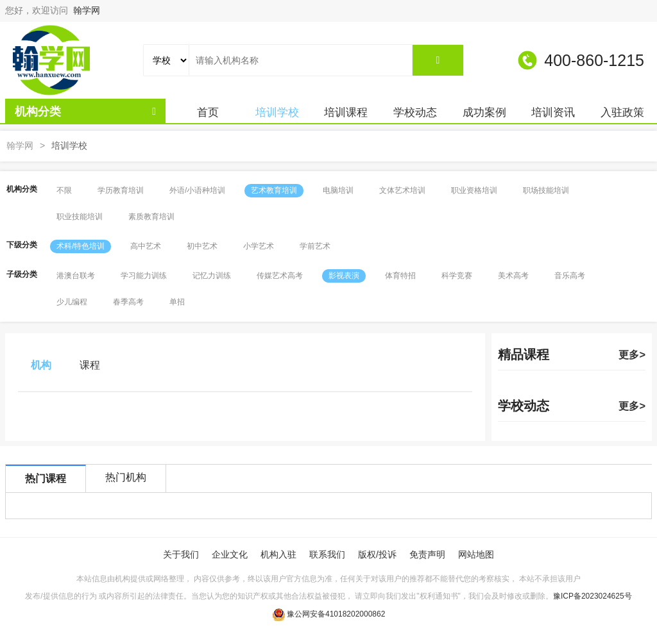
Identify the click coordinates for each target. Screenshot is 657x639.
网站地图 (476, 554)
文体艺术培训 (402, 190)
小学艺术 (258, 246)
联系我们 (327, 554)
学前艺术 (315, 246)
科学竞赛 (456, 275)
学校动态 (415, 112)
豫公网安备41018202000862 (336, 614)
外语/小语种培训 (197, 190)
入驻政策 (622, 112)
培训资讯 (553, 112)
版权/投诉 (377, 554)
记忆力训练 (211, 275)
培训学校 (277, 112)
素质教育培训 (151, 216)
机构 (41, 365)
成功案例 (484, 112)
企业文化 (230, 554)
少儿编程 (71, 301)
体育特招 (400, 275)
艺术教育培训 (274, 190)
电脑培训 (338, 190)
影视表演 (343, 275)
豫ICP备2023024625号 (592, 596)
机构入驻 (278, 554)
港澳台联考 (75, 275)
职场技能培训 (546, 190)
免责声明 (427, 554)
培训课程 (346, 112)
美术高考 (513, 275)
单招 (177, 301)
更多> (632, 354)
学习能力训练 (144, 275)
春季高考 (128, 301)
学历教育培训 (121, 190)
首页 (208, 112)
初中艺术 (202, 246)
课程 (90, 365)
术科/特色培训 (80, 246)
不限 (64, 190)
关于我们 (181, 554)
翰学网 (86, 10)
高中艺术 (145, 246)
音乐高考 (569, 275)
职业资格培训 (474, 190)
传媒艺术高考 (280, 275)
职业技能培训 (79, 216)
